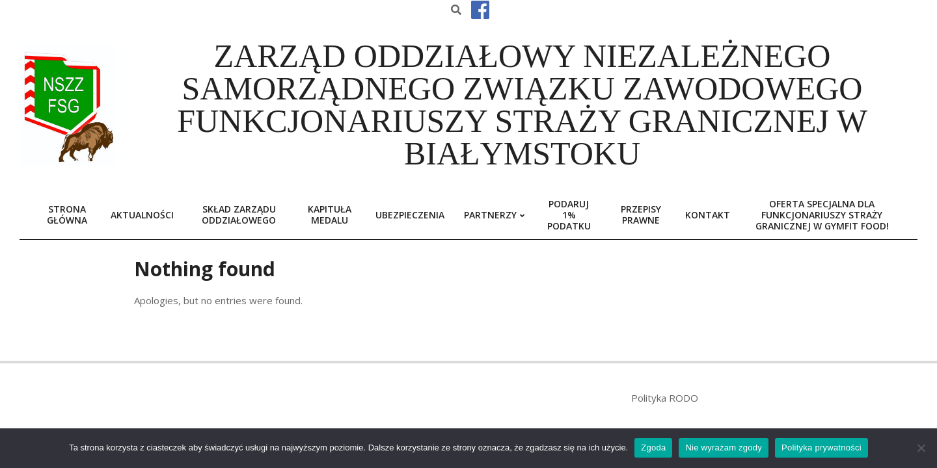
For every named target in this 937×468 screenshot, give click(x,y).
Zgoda (653, 447)
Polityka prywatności (821, 447)
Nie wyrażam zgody (723, 447)
